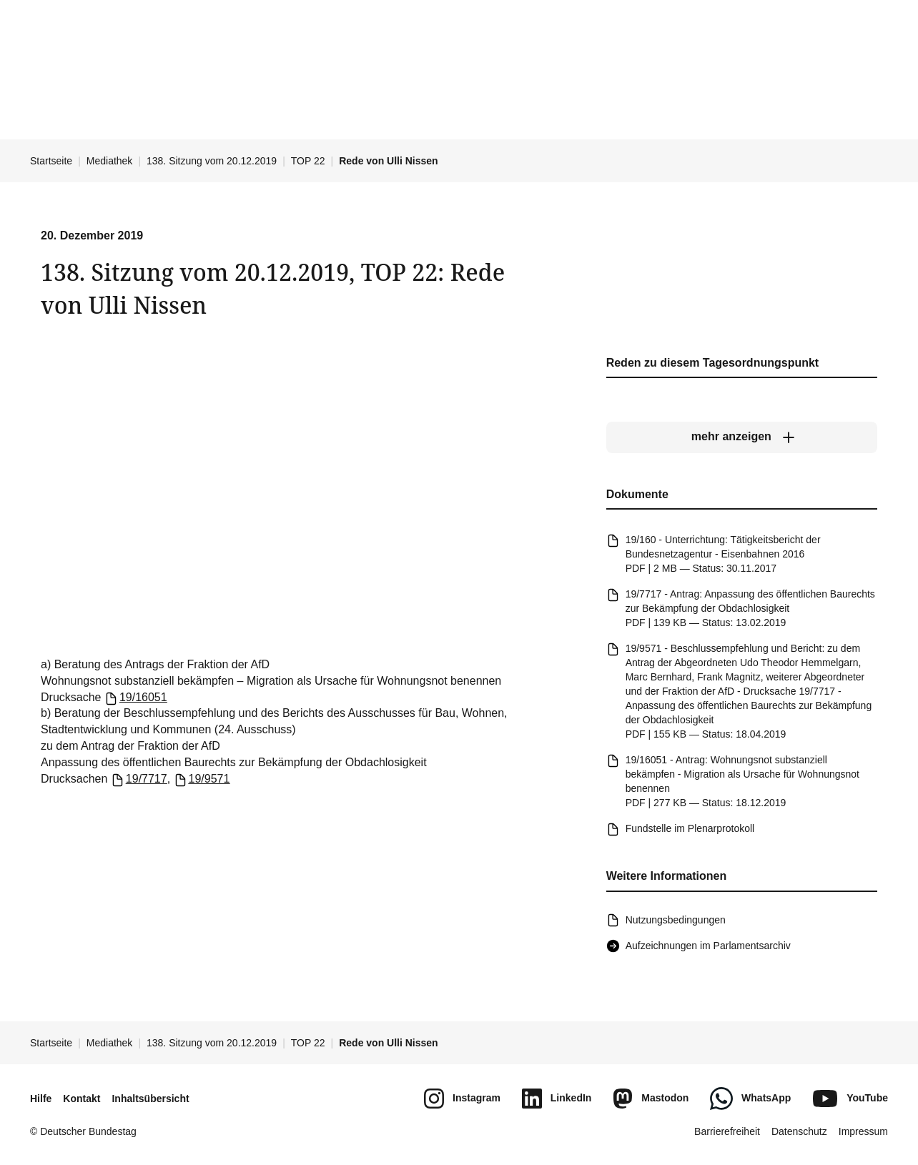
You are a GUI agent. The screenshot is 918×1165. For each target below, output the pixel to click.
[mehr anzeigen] (741, 437)
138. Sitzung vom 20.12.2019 (212, 161)
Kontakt (81, 1098)
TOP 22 (308, 161)
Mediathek (110, 161)
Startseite (51, 161)
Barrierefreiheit (727, 1131)
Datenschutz (799, 1131)
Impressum (863, 1131)
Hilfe (40, 1098)
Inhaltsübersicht (150, 1098)
